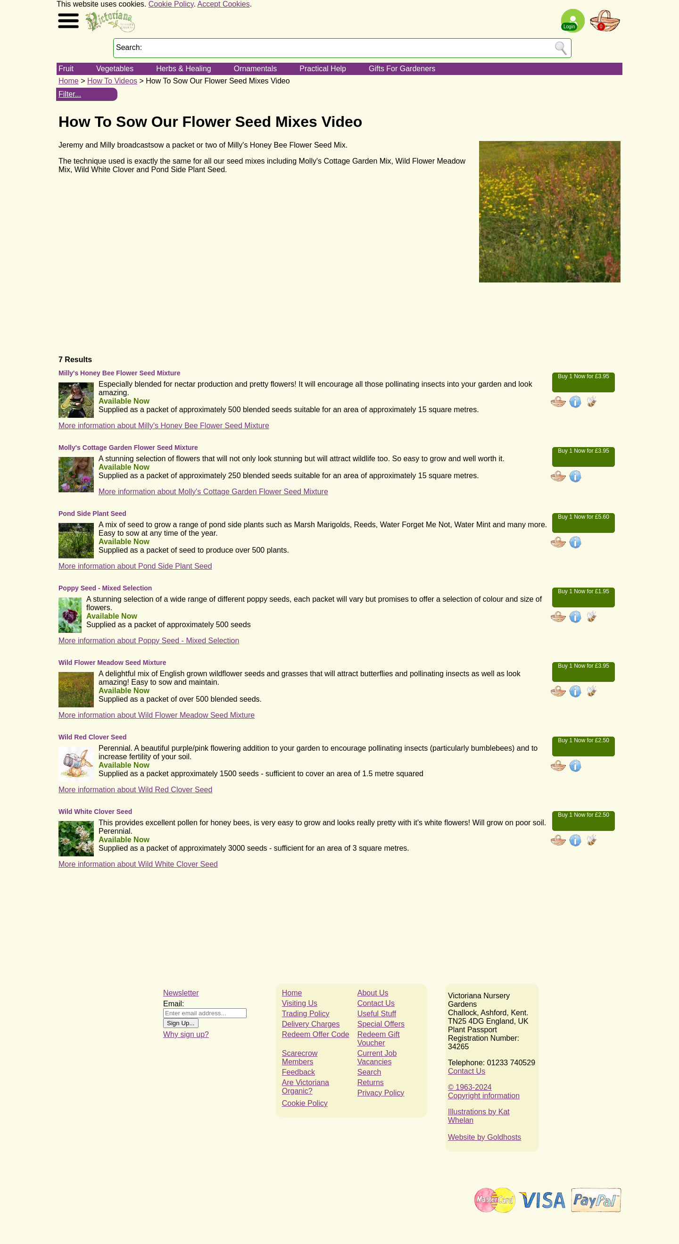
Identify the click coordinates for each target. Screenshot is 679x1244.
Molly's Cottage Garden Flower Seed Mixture (128, 447)
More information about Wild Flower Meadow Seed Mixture (156, 715)
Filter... (69, 94)
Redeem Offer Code (315, 1034)
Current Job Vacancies (377, 1057)
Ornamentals (255, 69)
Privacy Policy (381, 1093)
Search (369, 1072)
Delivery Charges (311, 1024)
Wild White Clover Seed (95, 811)
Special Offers (381, 1024)
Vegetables (114, 69)
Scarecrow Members (300, 1057)
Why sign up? (186, 1034)
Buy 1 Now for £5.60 (583, 517)
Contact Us (376, 1003)
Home (68, 81)
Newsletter (181, 993)
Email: (173, 1004)
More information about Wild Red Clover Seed (135, 790)
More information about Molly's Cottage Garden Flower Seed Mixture (213, 492)
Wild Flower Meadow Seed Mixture (112, 662)
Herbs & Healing (183, 69)
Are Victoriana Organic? (305, 1086)
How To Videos (112, 81)
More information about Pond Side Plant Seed (135, 566)
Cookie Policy (171, 4)
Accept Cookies (224, 4)
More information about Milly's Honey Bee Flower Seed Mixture (163, 426)
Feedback (298, 1072)
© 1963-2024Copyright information (484, 1091)
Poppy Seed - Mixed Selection (105, 588)
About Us (373, 993)
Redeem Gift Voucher (378, 1038)
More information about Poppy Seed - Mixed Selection (148, 641)
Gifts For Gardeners (402, 69)
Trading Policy (306, 1014)
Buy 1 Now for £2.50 (583, 740)
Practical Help (322, 69)
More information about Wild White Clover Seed (138, 864)
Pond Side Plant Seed (92, 513)
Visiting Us (299, 1003)
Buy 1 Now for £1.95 (583, 591)
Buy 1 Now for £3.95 (583, 376)
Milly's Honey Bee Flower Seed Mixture (119, 373)
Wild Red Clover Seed (92, 737)
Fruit (66, 69)
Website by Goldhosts (484, 1137)
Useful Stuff (376, 1014)
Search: (129, 47)
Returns (370, 1082)
